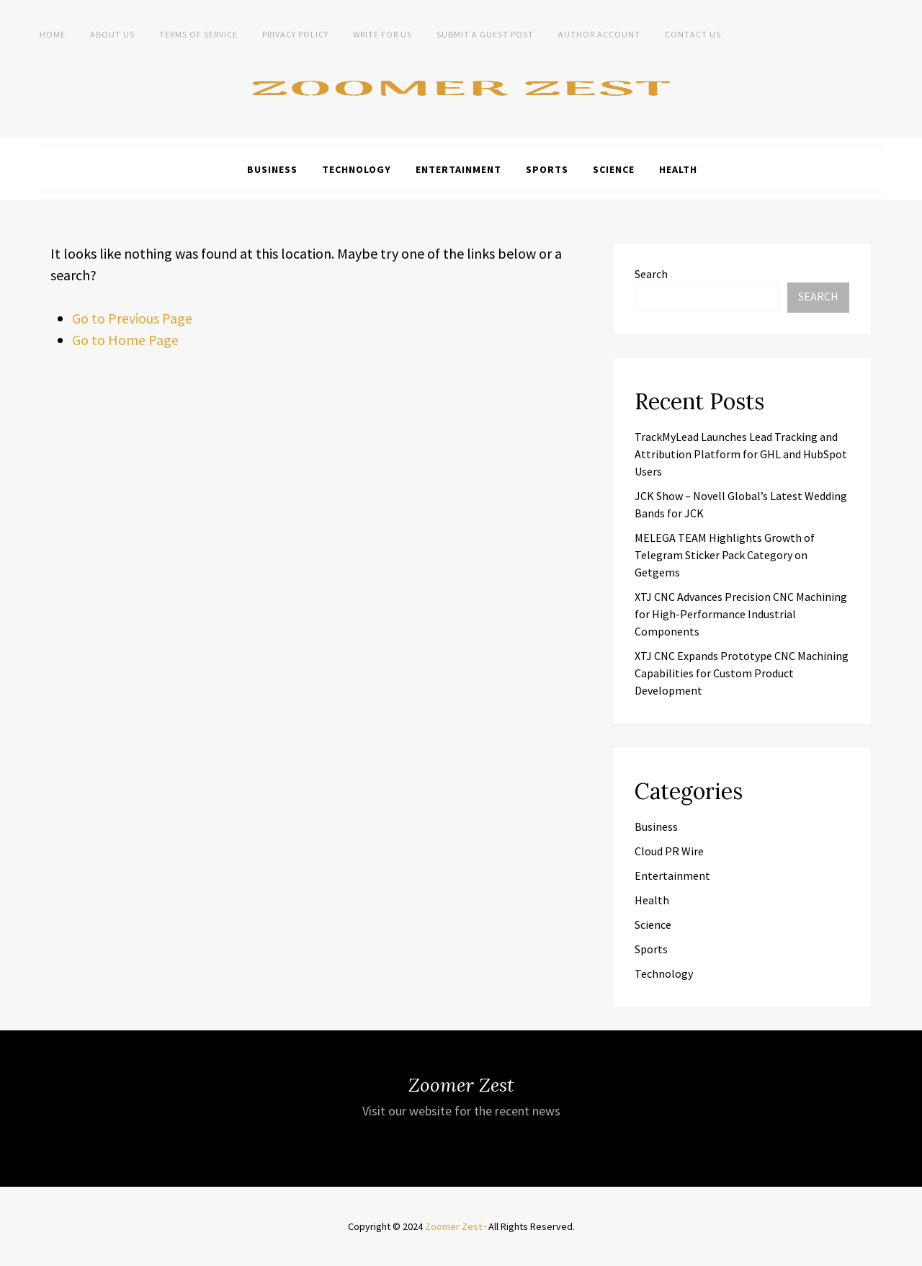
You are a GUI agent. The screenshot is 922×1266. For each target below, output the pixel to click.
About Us (112, 34)
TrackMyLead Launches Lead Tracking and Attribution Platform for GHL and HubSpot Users (741, 453)
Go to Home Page (125, 340)
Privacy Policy (295, 34)
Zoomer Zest (453, 1226)
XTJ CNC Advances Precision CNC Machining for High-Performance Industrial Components (741, 613)
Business (272, 169)
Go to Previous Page (132, 318)
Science (614, 169)
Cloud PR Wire (669, 851)
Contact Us (693, 34)
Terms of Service (198, 34)
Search (651, 274)
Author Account (599, 34)
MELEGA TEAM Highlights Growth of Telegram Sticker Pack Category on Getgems (725, 554)
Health (678, 169)
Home (53, 34)
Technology (356, 169)
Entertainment (458, 169)
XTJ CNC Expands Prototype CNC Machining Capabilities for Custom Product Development (742, 672)
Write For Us (382, 34)
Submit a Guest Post (485, 34)
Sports (547, 169)
